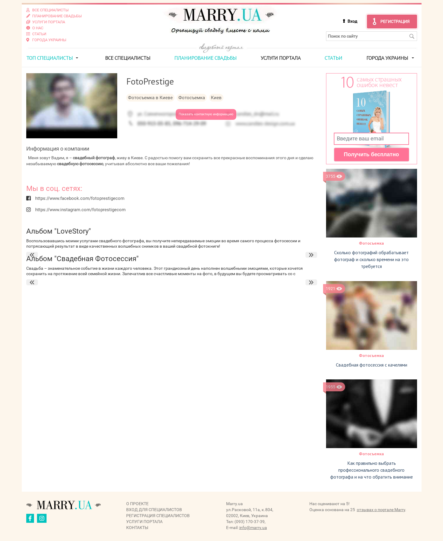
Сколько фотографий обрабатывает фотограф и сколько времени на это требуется (371, 259)
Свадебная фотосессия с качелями (371, 365)
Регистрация (395, 21)
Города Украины (387, 57)
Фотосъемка (371, 243)
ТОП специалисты (49, 57)
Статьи (333, 57)
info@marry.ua (253, 527)
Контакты (137, 527)
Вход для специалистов (154, 509)
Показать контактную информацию (206, 114)
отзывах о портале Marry (381, 509)
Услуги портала (281, 57)
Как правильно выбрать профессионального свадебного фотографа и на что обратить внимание (371, 470)
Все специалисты (127, 57)
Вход (352, 21)
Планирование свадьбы (205, 57)
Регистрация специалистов (158, 515)
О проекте (137, 503)
